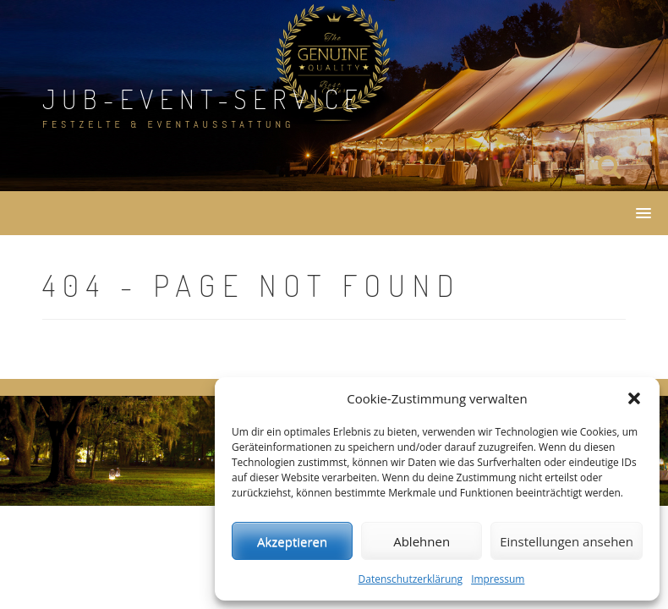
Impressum (497, 579)
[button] (634, 398)
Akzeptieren (292, 541)
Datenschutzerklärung (411, 579)
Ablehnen (421, 541)
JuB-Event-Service (203, 98)
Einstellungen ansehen (566, 541)
